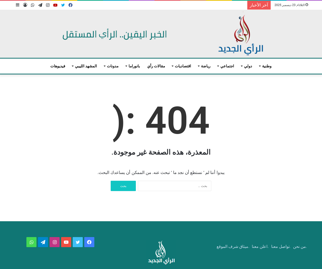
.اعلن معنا (260, 246)
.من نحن (300, 246)
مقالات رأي (156, 66)
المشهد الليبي (86, 66)
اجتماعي (227, 66)
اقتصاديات (183, 66)
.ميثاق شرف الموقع (233, 246)
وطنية (266, 66)
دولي (248, 66)
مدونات (112, 66)
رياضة (205, 66)
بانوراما (134, 66)
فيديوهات (57, 66)
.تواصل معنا (281, 246)
